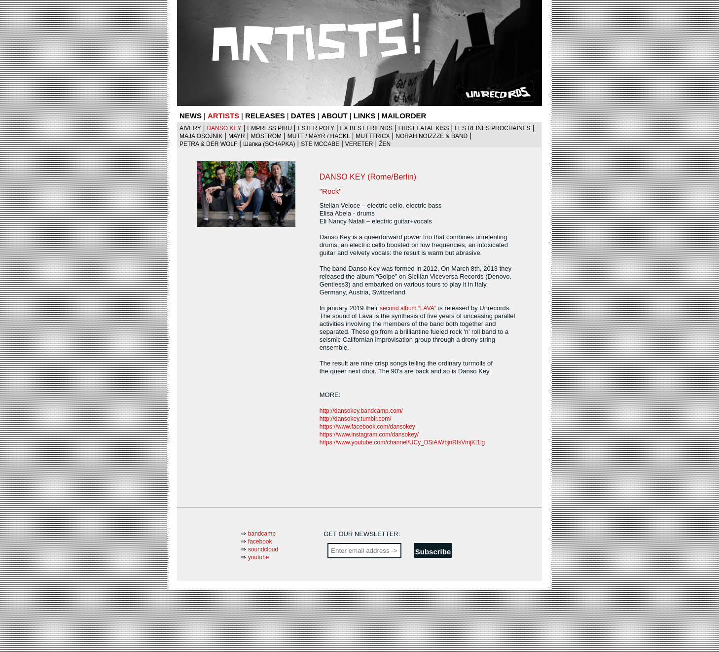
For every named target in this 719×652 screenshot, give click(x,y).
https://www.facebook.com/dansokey (367, 426)
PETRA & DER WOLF (208, 144)
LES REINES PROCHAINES (492, 128)
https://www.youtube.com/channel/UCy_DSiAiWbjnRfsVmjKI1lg (402, 442)
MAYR (236, 136)
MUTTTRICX (373, 136)
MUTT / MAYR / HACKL (319, 136)
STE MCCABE (320, 144)
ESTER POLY (315, 128)
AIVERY (190, 128)
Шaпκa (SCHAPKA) (269, 144)
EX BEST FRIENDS (366, 128)
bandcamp (262, 533)
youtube (258, 557)
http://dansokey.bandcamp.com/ (361, 410)
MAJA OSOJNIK (201, 136)
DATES (303, 115)
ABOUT (334, 115)
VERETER (359, 144)
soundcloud (263, 549)
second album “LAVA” (408, 308)
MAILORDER (404, 115)
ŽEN (385, 144)
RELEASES (265, 115)
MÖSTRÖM (266, 136)
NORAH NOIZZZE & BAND (431, 136)
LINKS (365, 115)
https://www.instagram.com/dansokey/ (369, 434)
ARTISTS (223, 115)
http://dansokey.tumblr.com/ (356, 418)
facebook (260, 541)
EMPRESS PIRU (269, 128)
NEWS (191, 115)
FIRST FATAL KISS (423, 128)
